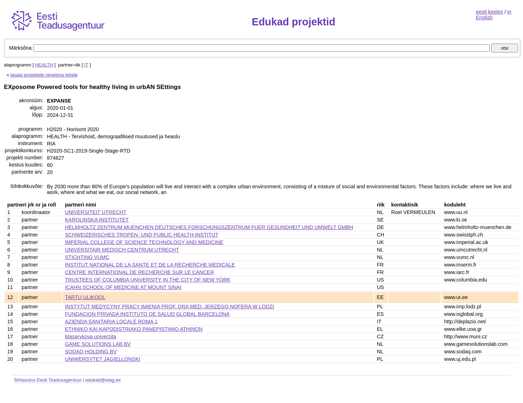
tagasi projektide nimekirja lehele (44, 75)
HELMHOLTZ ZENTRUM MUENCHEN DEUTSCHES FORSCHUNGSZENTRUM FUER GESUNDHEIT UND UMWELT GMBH (209, 227)
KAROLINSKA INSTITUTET (97, 220)
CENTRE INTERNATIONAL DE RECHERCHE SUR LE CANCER (139, 272)
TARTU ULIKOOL (85, 297)
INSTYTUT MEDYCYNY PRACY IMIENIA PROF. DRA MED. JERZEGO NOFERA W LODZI (169, 306)
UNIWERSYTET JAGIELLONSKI (103, 359)
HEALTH (44, 65)
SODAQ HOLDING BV (91, 351)
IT (86, 65)
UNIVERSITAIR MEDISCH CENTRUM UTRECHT (122, 250)
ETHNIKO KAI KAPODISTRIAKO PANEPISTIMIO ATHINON (134, 329)
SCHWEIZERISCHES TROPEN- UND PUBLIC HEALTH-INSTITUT (142, 235)
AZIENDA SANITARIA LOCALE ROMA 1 (111, 321)
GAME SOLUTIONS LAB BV (98, 344)
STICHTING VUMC (87, 257)
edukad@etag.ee (103, 380)
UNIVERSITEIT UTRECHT (96, 212)
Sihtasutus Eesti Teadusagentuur (48, 380)
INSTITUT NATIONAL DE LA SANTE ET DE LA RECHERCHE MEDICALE (150, 265)
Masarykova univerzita (90, 336)
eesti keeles (489, 12)
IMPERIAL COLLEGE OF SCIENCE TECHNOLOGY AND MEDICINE (144, 242)
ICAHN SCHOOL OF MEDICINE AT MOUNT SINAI (123, 287)
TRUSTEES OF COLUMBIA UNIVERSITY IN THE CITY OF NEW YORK (148, 280)
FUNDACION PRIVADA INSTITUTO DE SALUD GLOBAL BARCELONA (147, 314)
